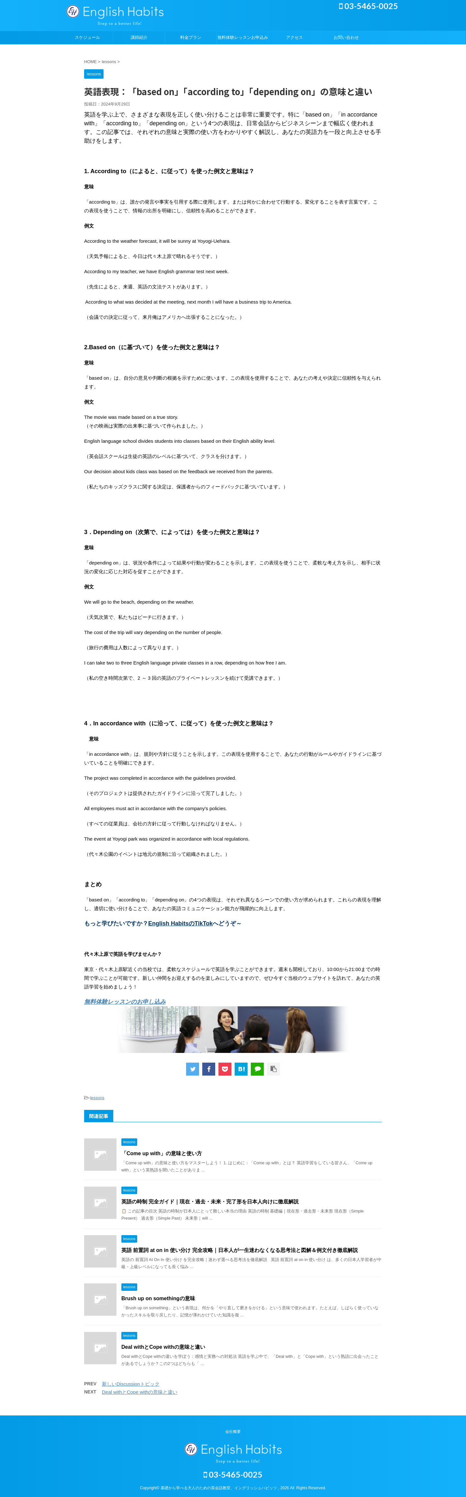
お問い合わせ (346, 37)
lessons (97, 1097)
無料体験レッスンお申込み (242, 37)
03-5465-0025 (368, 6)
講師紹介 (139, 37)
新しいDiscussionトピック (131, 1384)
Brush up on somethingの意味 (158, 1298)
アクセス (294, 37)
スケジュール (87, 37)
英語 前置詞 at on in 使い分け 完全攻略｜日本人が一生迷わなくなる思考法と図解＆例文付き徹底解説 (239, 1250)
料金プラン (190, 37)
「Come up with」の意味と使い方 (161, 1153)
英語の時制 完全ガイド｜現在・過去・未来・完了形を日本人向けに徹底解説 (210, 1201)
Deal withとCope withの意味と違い (163, 1347)
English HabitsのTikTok (180, 923)
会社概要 (233, 1431)
